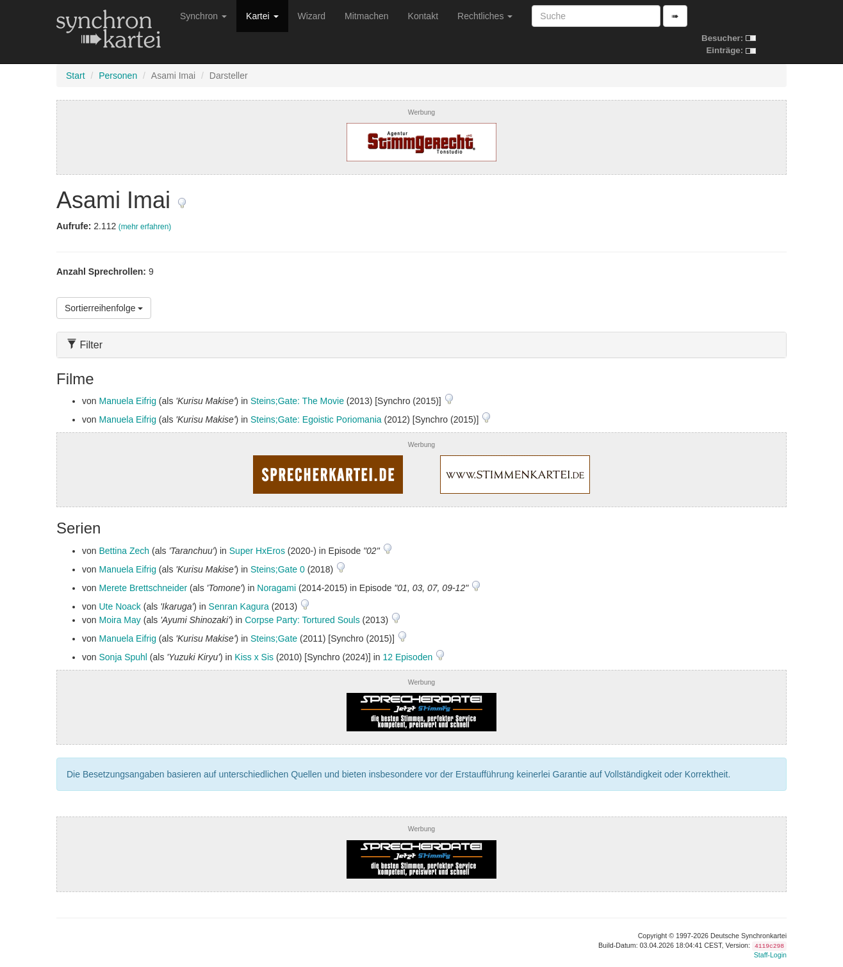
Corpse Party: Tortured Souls (302, 620)
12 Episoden (408, 657)
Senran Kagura (239, 606)
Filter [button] (84, 344)
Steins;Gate (273, 638)
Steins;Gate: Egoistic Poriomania (316, 419)
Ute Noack (119, 606)
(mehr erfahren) (145, 226)
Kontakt (423, 16)
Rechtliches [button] (484, 16)
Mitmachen (366, 16)
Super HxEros (257, 551)
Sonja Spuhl (123, 657)
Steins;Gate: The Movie (297, 401)
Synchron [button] (203, 16)
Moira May (119, 620)
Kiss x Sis (254, 657)
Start (75, 75)
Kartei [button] (262, 16)
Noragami (276, 588)
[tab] (421, 344)
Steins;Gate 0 (277, 569)
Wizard (312, 16)
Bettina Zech (124, 551)
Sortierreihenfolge (104, 308)
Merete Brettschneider (143, 588)
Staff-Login (770, 955)
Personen (118, 75)
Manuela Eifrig (127, 401)
